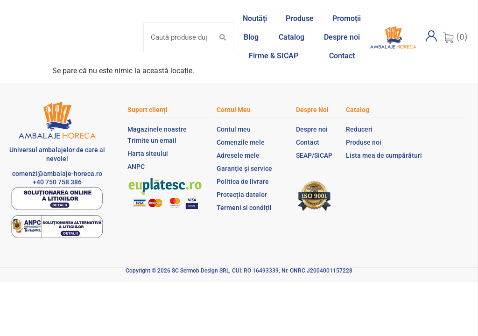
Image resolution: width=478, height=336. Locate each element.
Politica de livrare (243, 181)
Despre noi (312, 129)
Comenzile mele (241, 142)
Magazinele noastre (157, 129)
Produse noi (363, 142)
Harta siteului (147, 153)
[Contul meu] (431, 36)
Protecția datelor (242, 194)
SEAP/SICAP (314, 155)
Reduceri (359, 129)
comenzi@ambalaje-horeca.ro (57, 173)
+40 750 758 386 (57, 182)
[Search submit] (222, 37)
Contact (307, 142)
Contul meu (234, 129)
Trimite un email (151, 140)
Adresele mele (238, 155)
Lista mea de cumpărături (384, 155)
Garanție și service (244, 168)
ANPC (136, 166)
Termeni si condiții (244, 207)
